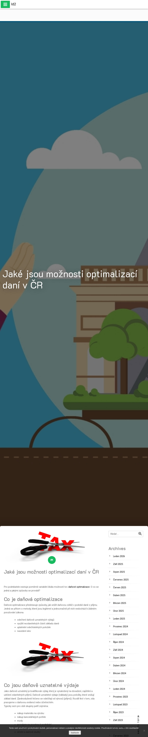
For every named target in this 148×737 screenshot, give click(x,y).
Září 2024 (118, 650)
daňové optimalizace (79, 586)
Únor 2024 (118, 681)
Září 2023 (118, 720)
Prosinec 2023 (120, 696)
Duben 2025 (119, 595)
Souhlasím (75, 733)
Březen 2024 (119, 673)
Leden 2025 (119, 618)
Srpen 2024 (119, 657)
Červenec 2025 (120, 579)
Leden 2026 (119, 556)
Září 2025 (118, 564)
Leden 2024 (119, 689)
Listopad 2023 (120, 704)
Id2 (13, 4)
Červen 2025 (119, 587)
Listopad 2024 (120, 634)
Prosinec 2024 (120, 626)
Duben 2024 (119, 665)
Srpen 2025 (119, 571)
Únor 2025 (118, 610)
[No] (144, 730)
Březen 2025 (119, 603)
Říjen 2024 (118, 642)
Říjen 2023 (118, 712)
